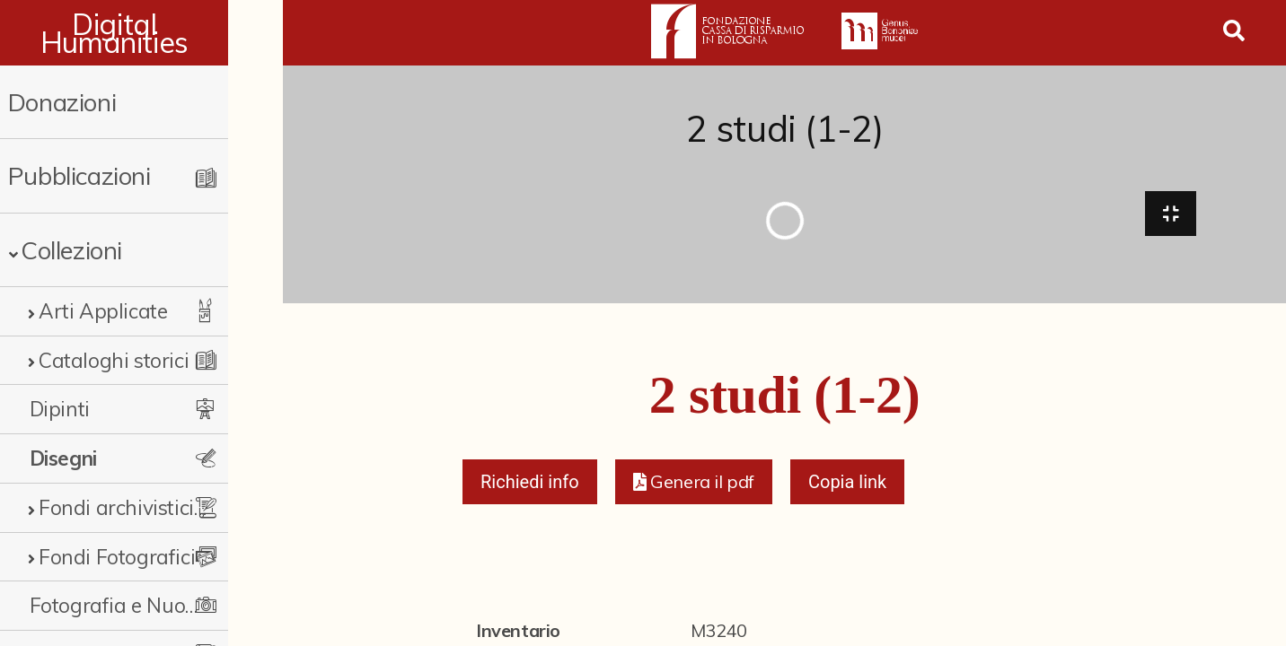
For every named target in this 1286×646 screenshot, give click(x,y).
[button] (693, 486)
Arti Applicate (103, 311)
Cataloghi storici (114, 360)
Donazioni (62, 102)
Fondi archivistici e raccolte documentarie (147, 507)
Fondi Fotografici (117, 557)
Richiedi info (529, 486)
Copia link (847, 486)
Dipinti (60, 409)
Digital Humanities (141, 33)
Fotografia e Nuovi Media (138, 605)
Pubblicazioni (79, 175)
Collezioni (71, 250)
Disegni (63, 458)
